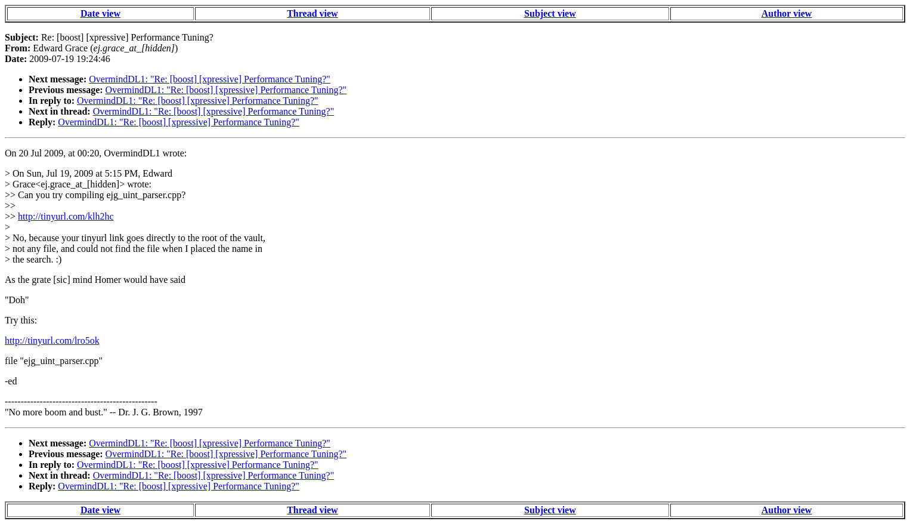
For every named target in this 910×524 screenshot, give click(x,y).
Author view (787, 13)
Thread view (312, 13)
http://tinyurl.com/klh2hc (65, 216)
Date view (100, 13)
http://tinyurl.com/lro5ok (52, 340)
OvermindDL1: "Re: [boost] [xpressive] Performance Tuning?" (209, 79)
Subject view (550, 13)
